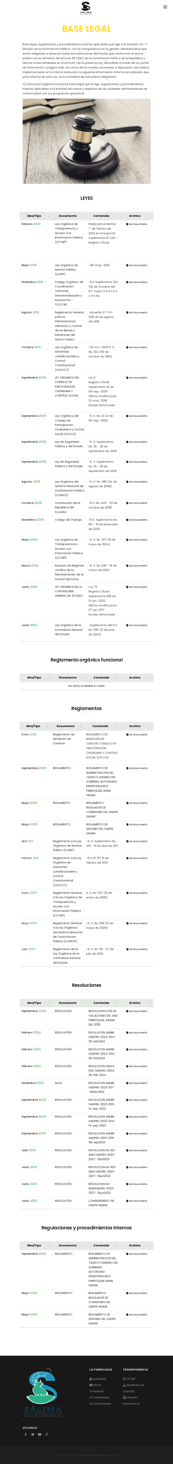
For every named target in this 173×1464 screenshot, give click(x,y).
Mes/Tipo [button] (34, 216)
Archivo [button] (135, 216)
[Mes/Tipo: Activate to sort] (36, 216)
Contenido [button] (101, 216)
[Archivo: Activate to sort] (137, 216)
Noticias (97, 1391)
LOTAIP (129, 1379)
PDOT (95, 1385)
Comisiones (99, 1397)
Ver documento (136, 224)
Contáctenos (100, 1404)
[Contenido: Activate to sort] (103, 216)
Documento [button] (68, 216)
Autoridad (98, 1379)
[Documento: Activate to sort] (70, 216)
